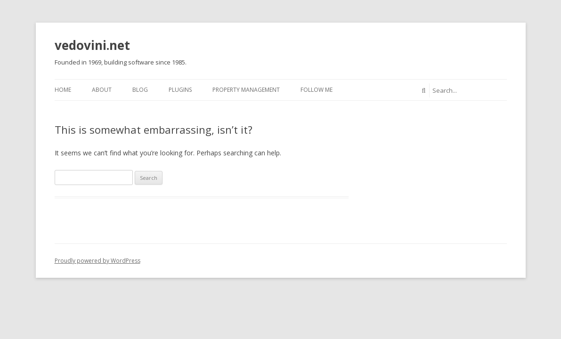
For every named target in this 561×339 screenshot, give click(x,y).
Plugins (180, 90)
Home (63, 90)
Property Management (246, 90)
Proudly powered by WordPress (97, 261)
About (102, 90)
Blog (140, 90)
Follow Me (317, 90)
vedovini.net (92, 45)
